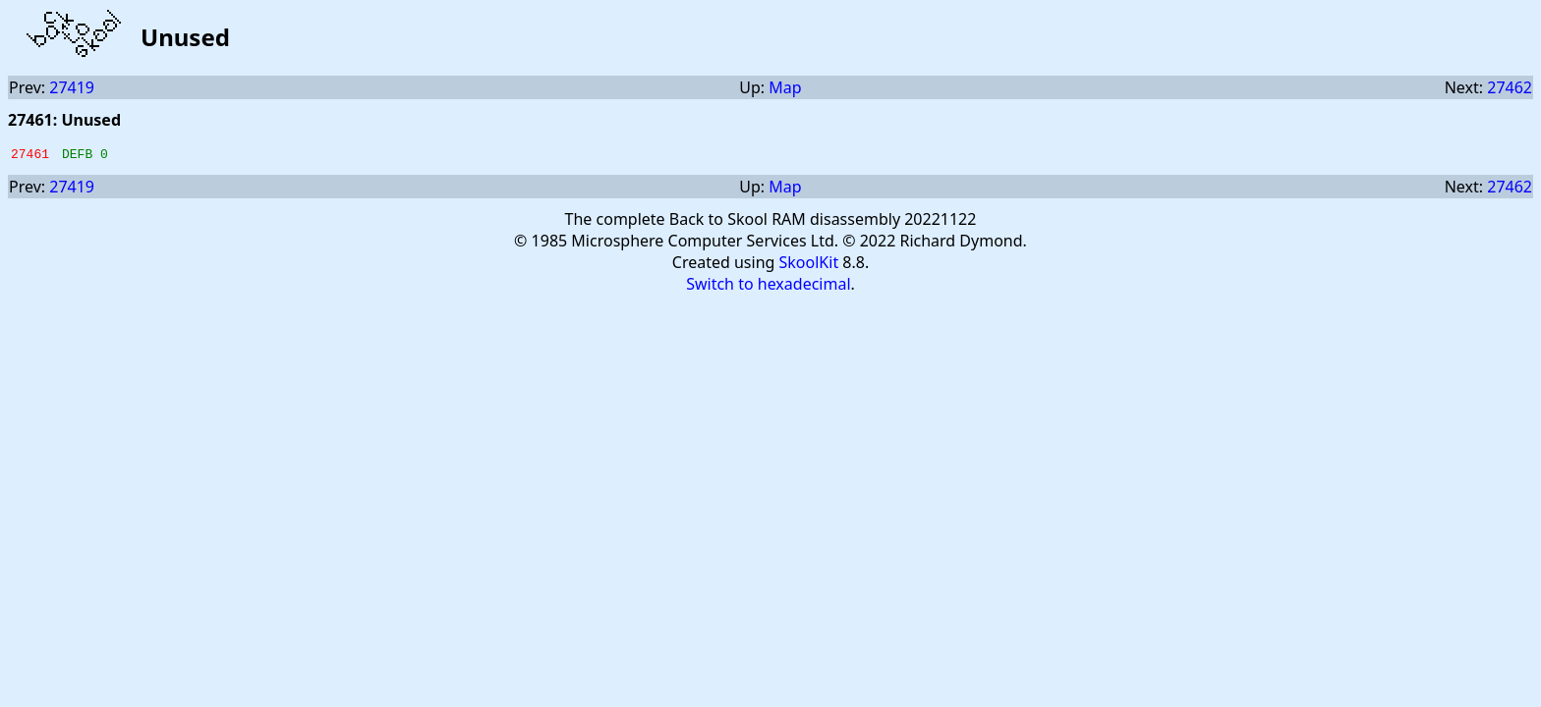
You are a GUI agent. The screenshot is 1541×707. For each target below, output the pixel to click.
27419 (71, 87)
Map (785, 87)
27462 (1509, 87)
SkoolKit (809, 265)
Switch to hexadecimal (768, 287)
